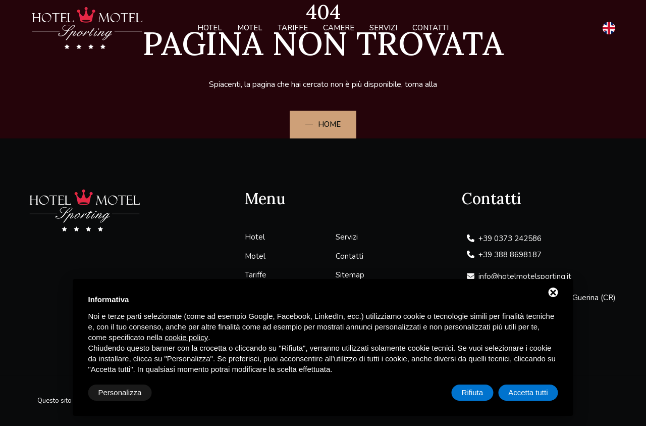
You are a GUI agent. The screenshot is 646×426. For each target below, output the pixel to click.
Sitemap (350, 275)
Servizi (383, 28)
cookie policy (186, 337)
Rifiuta (472, 392)
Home (329, 124)
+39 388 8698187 (504, 255)
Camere (338, 28)
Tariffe (293, 28)
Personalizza (120, 392)
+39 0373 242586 (504, 238)
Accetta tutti (528, 392)
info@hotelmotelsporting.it (519, 276)
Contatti (430, 28)
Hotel (209, 28)
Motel (249, 28)
